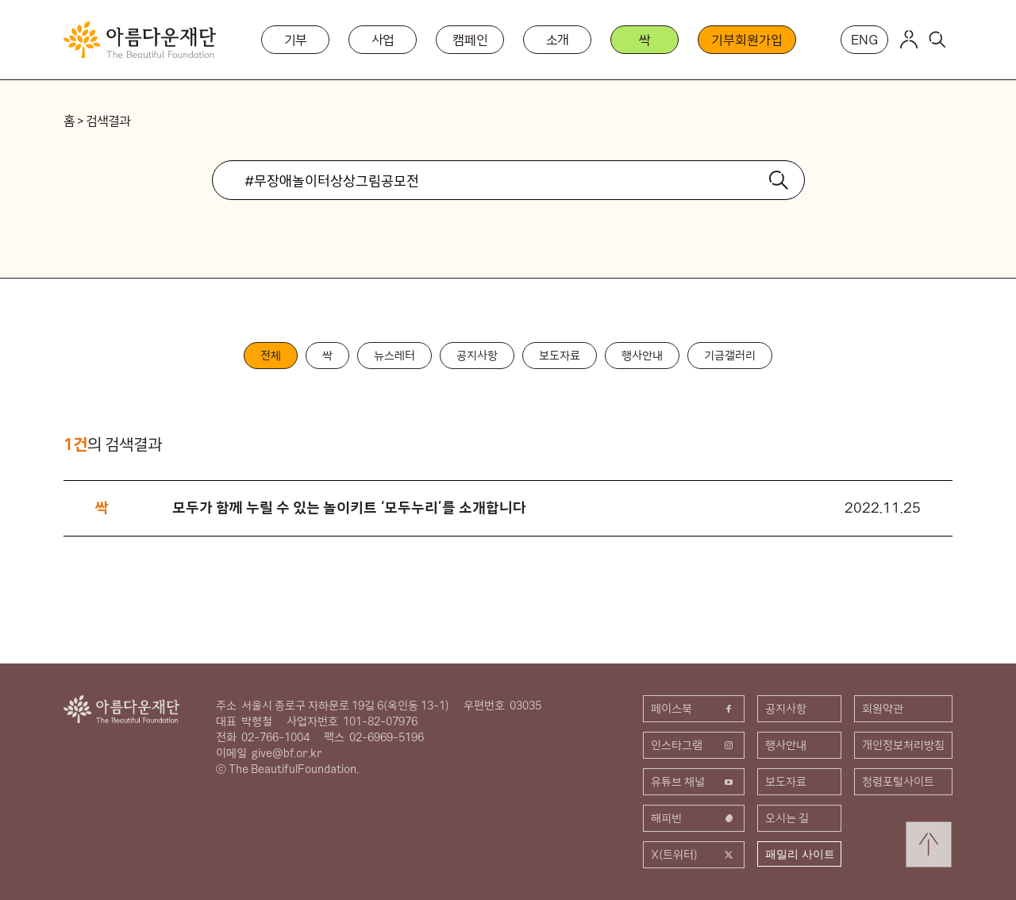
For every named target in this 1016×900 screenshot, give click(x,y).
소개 (558, 40)
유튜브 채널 (694, 782)
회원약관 (882, 709)
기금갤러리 (730, 355)
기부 (296, 40)
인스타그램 (694, 745)
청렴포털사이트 (898, 782)
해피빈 (694, 818)
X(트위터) (694, 855)
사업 (383, 40)
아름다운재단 (121, 709)
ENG (864, 40)
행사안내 (642, 355)
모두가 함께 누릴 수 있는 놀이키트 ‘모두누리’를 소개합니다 (349, 507)
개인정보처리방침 (903, 745)
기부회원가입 (746, 40)
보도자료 (559, 355)
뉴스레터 (394, 355)
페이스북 (694, 709)
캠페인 (470, 40)
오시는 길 (787, 818)
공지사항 (477, 355)
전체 (270, 355)
